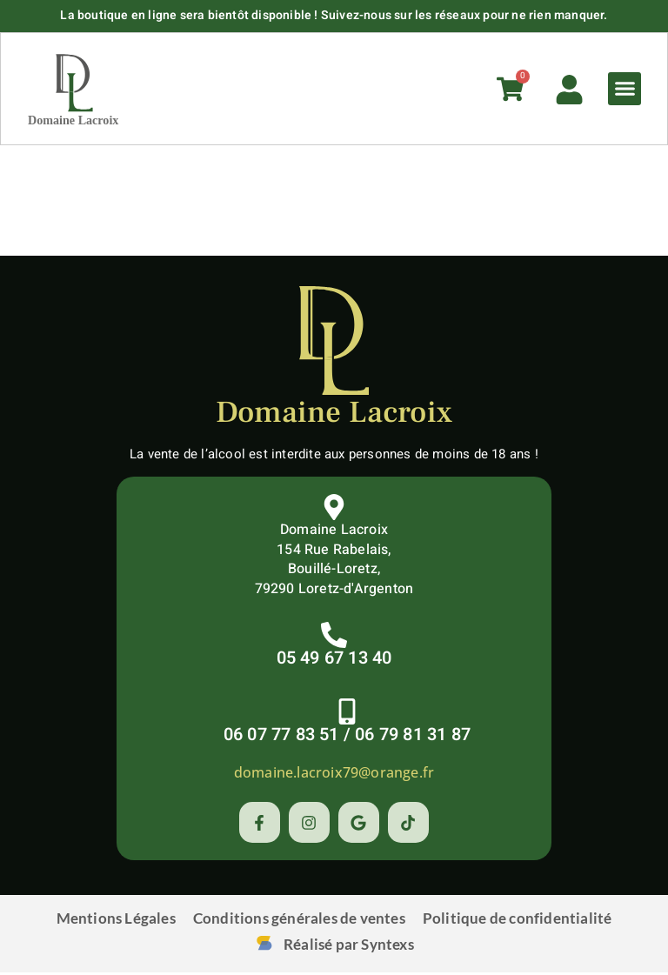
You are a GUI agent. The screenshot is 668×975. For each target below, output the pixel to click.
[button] (622, 90)
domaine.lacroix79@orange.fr (334, 775)
